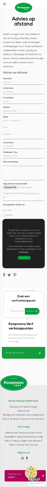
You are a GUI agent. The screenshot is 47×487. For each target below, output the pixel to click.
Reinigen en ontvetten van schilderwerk (23, 415)
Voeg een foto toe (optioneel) (15, 184)
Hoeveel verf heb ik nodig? (23, 407)
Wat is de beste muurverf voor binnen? (23, 419)
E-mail (9, 210)
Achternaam (8, 88)
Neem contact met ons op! (23, 445)
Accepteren (24, 258)
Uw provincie (8, 143)
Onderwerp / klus (10, 152)
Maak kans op (24, 475)
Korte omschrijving (10, 162)
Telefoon (6, 107)
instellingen (23, 252)
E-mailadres (8, 98)
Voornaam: (7, 79)
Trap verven (23, 411)
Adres (5, 117)
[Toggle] (4, 4)
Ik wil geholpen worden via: (14, 205)
